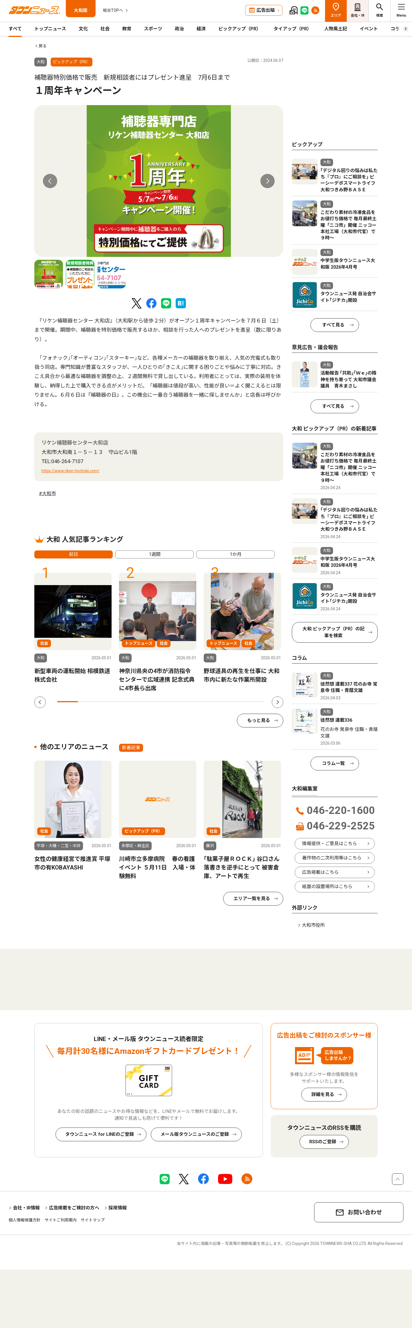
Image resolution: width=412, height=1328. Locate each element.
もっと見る (258, 720)
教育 (126, 29)
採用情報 (117, 1208)
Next (267, 181)
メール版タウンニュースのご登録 (195, 1134)
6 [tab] (171, 701)
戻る (43, 46)
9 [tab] (233, 701)
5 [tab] (150, 701)
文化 (83, 29)
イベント (369, 29)
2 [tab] (88, 701)
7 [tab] (191, 701)
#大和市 (47, 493)
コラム (397, 29)
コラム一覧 (333, 763)
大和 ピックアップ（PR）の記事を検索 (333, 632)
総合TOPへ (113, 10)
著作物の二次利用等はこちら (332, 858)
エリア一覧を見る (251, 898)
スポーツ (153, 29)
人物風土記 (335, 29)
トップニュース (50, 29)
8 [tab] (212, 701)
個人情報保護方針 (25, 1220)
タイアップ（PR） (293, 29)
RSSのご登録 (322, 1141)
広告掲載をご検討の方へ (74, 1208)
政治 (179, 29)
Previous (50, 181)
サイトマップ (93, 1220)
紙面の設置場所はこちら (327, 886)
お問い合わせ (365, 1212)
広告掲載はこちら (320, 872)
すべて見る (333, 325)
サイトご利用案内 (61, 1220)
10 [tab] (253, 701)
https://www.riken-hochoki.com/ (70, 471)
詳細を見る (322, 1094)
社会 (105, 29)
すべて (15, 29)
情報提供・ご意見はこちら (329, 843)
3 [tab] (109, 701)
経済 (201, 29)
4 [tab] (129, 701)
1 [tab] (67, 701)
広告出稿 (265, 10)
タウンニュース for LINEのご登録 (99, 1134)
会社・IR (358, 15)
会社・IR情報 (26, 1208)
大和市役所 (313, 925)
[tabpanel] (158, 181)
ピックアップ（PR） (239, 29)
